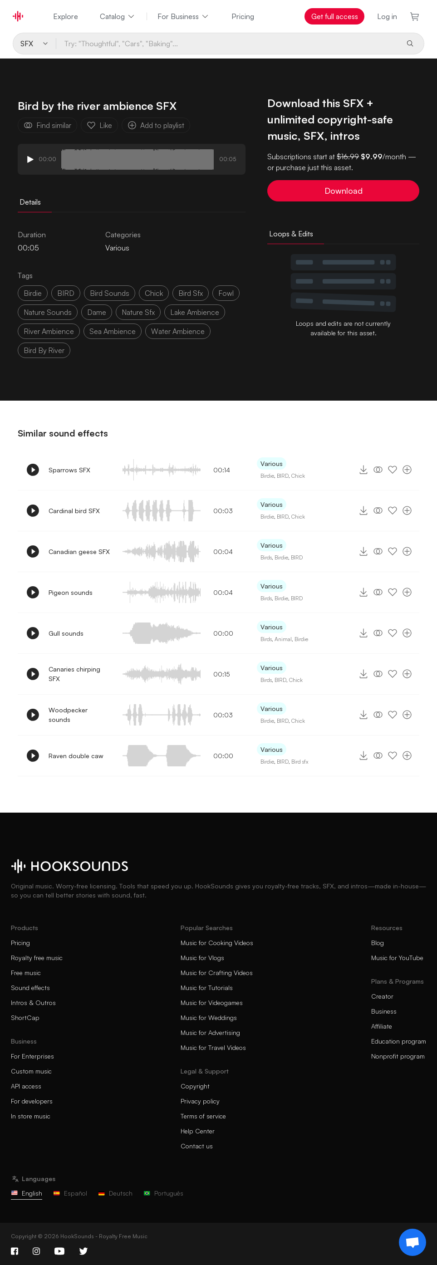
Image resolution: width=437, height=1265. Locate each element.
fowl (226, 293)
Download (343, 191)
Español (70, 1193)
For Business (183, 16)
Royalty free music (37, 957)
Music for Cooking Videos (217, 942)
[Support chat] (412, 1242)
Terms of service (203, 1116)
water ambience (178, 331)
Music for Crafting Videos (217, 972)
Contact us (197, 1146)
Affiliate (381, 1026)
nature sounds (48, 312)
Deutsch (115, 1193)
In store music (30, 1116)
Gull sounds (66, 633)
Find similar (47, 125)
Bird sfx (299, 761)
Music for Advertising (210, 1032)
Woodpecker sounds (68, 714)
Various (117, 247)
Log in (387, 16)
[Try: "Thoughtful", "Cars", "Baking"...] (227, 43)
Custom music (31, 1071)
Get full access (334, 16)
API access (26, 1086)
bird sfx (190, 293)
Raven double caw (76, 756)
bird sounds (109, 293)
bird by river (44, 350)
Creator (382, 996)
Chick (298, 475)
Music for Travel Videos (213, 1047)
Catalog (118, 16)
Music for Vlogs (202, 957)
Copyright (195, 1086)
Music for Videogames (212, 1002)
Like (99, 125)
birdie (33, 293)
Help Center (198, 1131)
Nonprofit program (398, 1056)
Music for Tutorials (207, 987)
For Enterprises (32, 1056)
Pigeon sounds (71, 592)
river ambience (49, 331)
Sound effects (30, 987)
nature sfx (138, 312)
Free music (26, 972)
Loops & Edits (291, 233)
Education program (398, 1041)
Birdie (267, 475)
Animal (283, 639)
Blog (377, 942)
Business (384, 1011)
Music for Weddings (209, 1017)
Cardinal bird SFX (74, 511)
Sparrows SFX (69, 470)
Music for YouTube (397, 957)
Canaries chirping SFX (74, 673)
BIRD (65, 293)
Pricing (242, 16)
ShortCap (25, 1017)
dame (96, 312)
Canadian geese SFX (79, 551)
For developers (32, 1101)
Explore (65, 16)
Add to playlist (156, 125)
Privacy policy (200, 1101)
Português (163, 1193)
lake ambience (194, 312)
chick (154, 293)
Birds (266, 557)
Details (30, 201)
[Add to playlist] (407, 470)
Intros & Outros (33, 1002)
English (26, 1193)
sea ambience (112, 331)
